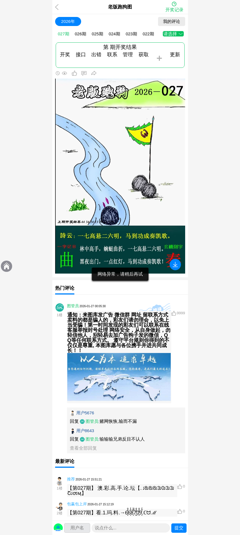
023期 (131, 33)
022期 (148, 33)
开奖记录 (174, 9)
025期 (97, 33)
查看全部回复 (83, 448)
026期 (80, 33)
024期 (114, 33)
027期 (63, 33)
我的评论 (171, 21)
